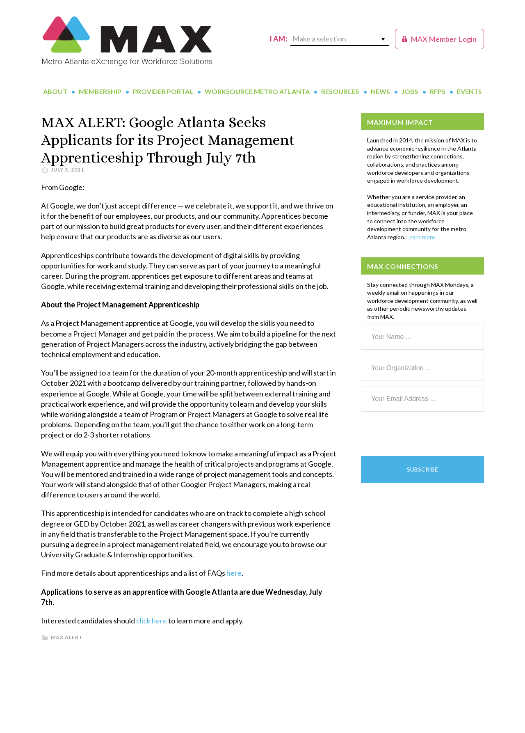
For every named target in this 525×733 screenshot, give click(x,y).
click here (151, 620)
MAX (127, 41)
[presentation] (423, 434)
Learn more (420, 237)
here (234, 572)
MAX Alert (67, 637)
